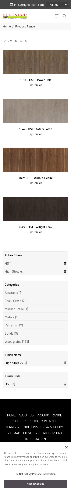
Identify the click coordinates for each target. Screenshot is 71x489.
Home (7, 26)
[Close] (66, 448)
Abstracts (11, 292)
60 (26, 40)
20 (15, 40)
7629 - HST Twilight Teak (35, 227)
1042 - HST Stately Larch (35, 129)
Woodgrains (13, 341)
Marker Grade (14, 309)
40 (21, 40)
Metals (9, 317)
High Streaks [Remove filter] (14, 271)
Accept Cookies (35, 485)
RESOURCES (18, 421)
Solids (9, 333)
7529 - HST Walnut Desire (36, 178)
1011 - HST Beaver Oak (35, 80)
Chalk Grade (13, 301)
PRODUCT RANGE (49, 415)
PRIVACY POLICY (52, 427)
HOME (11, 415)
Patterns (11, 325)
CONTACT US (50, 421)
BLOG (34, 421)
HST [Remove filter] (8, 263)
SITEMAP (13, 433)
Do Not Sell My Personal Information (35, 475)
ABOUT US (26, 415)
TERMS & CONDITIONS (21, 427)
